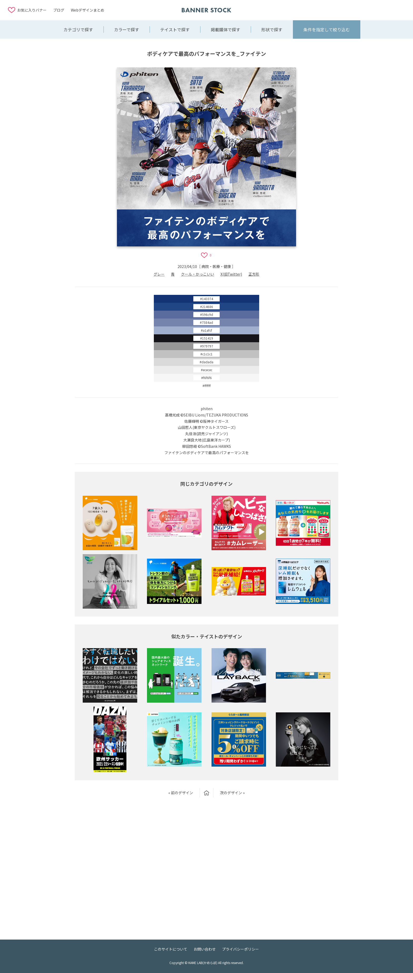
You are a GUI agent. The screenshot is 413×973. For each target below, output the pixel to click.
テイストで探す (175, 29)
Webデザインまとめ (87, 10)
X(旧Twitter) (231, 274)
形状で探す (271, 29)
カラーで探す (126, 29)
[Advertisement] (363, 9)
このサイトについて (170, 949)
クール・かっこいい (197, 274)
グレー (159, 274)
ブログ (58, 10)
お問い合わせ (205, 949)
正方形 (253, 274)
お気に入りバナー (32, 10)
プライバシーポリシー (240, 949)
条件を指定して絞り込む (326, 29)
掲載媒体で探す (225, 29)
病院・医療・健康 (216, 266)
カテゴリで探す (78, 29)
